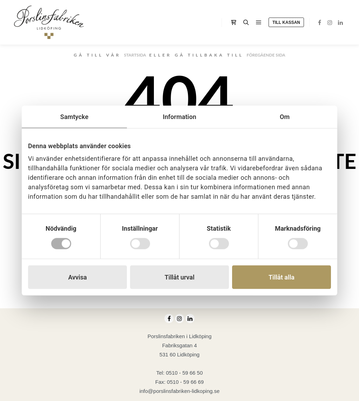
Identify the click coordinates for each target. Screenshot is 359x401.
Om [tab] (285, 116)
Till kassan (286, 22)
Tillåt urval (179, 277)
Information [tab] (179, 116)
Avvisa (77, 277)
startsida (135, 55)
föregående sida (265, 55)
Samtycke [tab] (74, 116)
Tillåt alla (281, 277)
